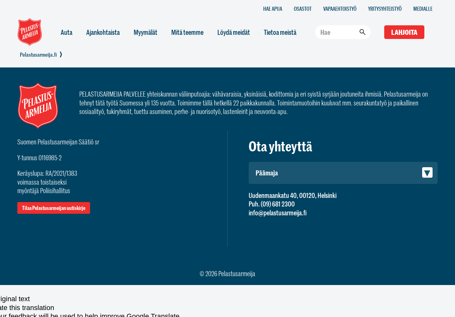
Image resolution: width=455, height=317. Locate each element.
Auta (66, 32)
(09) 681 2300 (278, 204)
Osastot (303, 8)
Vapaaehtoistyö (339, 8)
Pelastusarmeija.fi (38, 54)
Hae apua (272, 8)
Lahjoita (404, 32)
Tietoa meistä (280, 32)
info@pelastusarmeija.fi (277, 213)
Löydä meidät (233, 32)
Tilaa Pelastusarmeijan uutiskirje (53, 208)
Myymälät (145, 32)
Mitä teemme (187, 32)
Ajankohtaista (103, 32)
